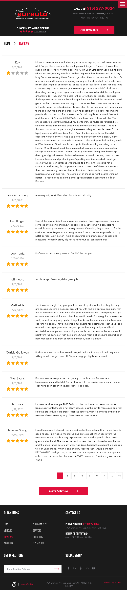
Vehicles (8, 530)
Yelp (81, 568)
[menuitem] (18, 524)
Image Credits (26, 584)
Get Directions (13, 555)
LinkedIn (87, 568)
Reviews (24, 44)
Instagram (93, 568)
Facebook (69, 568)
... (112, 475)
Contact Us (38, 543)
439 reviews (40, 32)
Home (7, 44)
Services (37, 530)
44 (119, 475)
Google (75, 568)
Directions (38, 537)
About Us (8, 543)
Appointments (89, 29)
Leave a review (58, 491)
